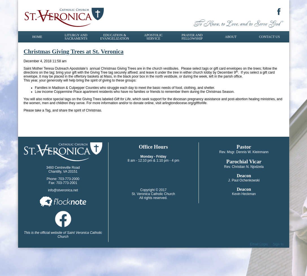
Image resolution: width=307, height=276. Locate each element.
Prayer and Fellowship (192, 36)
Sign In (278, 244)
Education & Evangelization (114, 36)
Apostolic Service (153, 36)
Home (37, 37)
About (230, 37)
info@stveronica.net (63, 190)
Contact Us (269, 37)
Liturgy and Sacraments (76, 36)
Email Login (259, 244)
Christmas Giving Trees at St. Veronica (74, 51)
